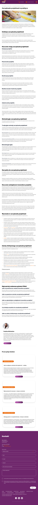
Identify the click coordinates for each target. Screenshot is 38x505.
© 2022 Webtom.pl (19, 501)
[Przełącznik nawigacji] (36, 2)
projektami (7, 273)
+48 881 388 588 (6, 445)
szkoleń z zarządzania (8, 282)
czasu (8, 254)
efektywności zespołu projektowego (11, 265)
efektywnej (32, 265)
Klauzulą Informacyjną (20, 482)
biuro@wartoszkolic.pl (7, 446)
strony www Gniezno (23, 501)
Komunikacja (6, 227)
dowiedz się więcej (7, 343)
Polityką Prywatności (28, 482)
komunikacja (13, 227)
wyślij (33, 487)
